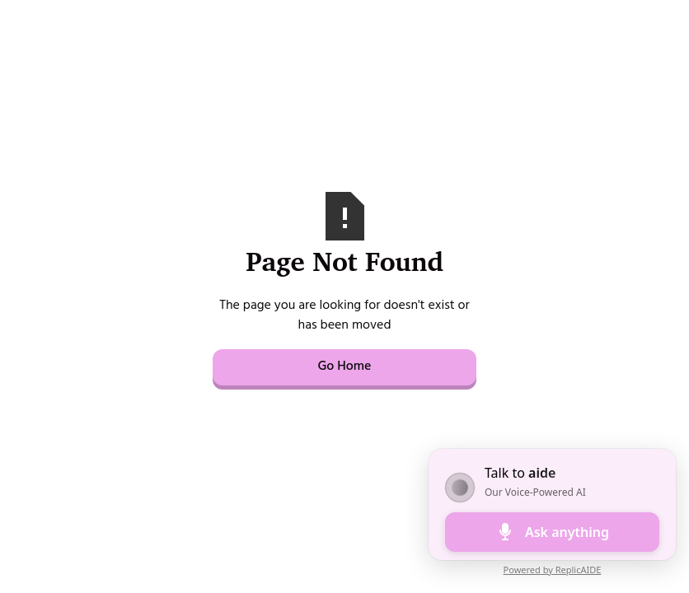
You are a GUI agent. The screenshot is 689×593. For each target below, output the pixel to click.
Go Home (344, 367)
